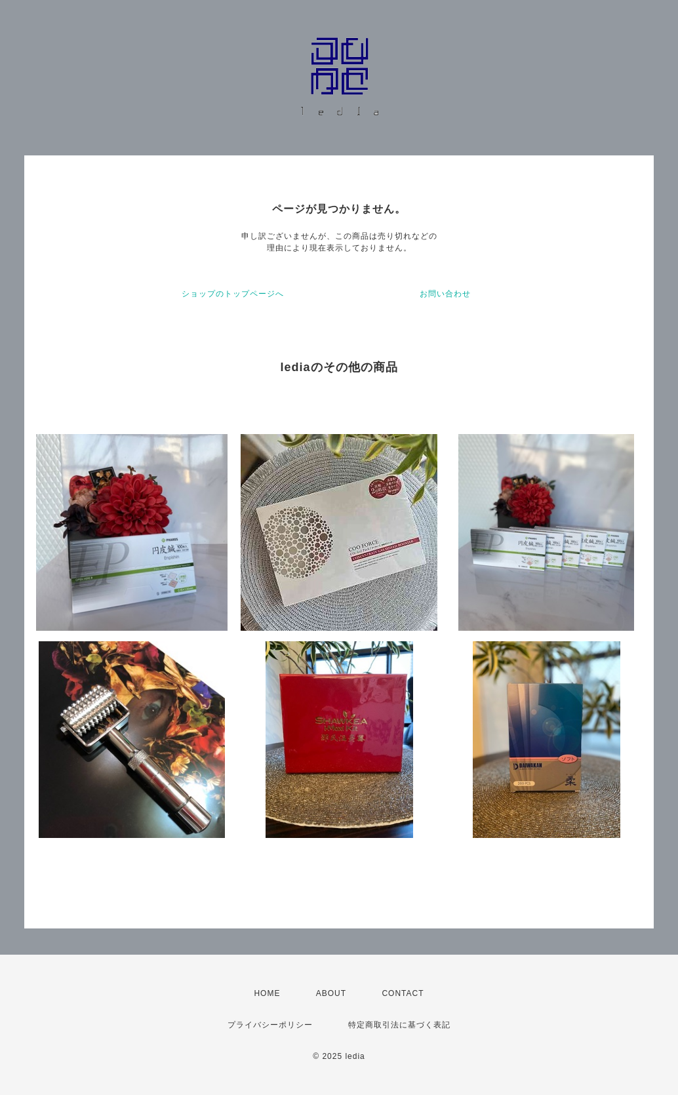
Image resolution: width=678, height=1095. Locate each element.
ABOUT (331, 993)
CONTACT (403, 993)
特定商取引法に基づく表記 (399, 1024)
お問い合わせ (445, 293)
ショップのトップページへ (233, 293)
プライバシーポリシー (270, 1024)
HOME (267, 993)
